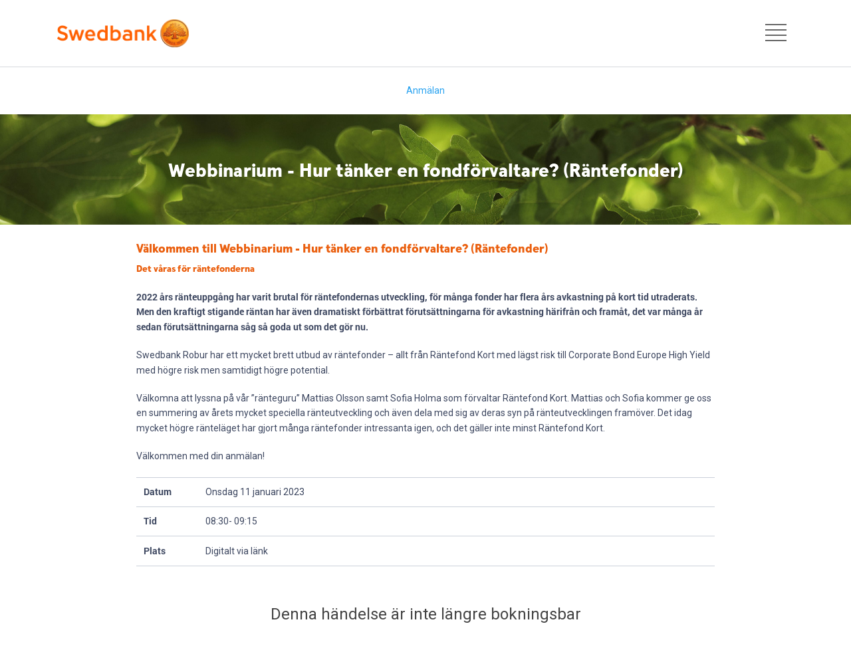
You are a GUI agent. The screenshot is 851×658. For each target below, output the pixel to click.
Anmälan (425, 90)
